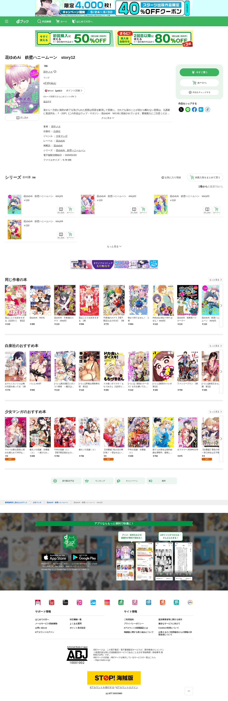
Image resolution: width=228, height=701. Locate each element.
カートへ (201, 82)
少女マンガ (61, 136)
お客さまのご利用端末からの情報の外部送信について (175, 633)
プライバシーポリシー (134, 623)
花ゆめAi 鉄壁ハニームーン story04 (43, 221)
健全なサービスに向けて (169, 623)
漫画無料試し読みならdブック (16, 502)
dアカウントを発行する (102, 687)
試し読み (24, 117)
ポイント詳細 (73, 90)
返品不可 (47, 102)
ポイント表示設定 (77, 628)
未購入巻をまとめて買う (207, 177)
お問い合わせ (41, 628)
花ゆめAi (60, 140)
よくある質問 (76, 623)
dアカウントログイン (44, 632)
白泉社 (57, 131)
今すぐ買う (202, 72)
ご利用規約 (129, 619)
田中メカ (48, 71)
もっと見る (214, 280)
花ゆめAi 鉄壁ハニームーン (70, 150)
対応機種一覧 (76, 619)
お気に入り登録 (173, 177)
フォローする (55, 71)
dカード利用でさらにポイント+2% (58, 96)
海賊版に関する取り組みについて (139, 632)
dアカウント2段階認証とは (136, 628)
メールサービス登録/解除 (46, 623)
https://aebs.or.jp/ (102, 660)
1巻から (203, 186)
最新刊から (216, 186)
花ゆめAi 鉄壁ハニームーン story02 (116, 196)
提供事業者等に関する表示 (170, 619)
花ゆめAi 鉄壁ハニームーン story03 (189, 196)
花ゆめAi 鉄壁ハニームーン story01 (43, 196)
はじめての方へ (42, 619)
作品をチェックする (201, 92)
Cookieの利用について (168, 628)
